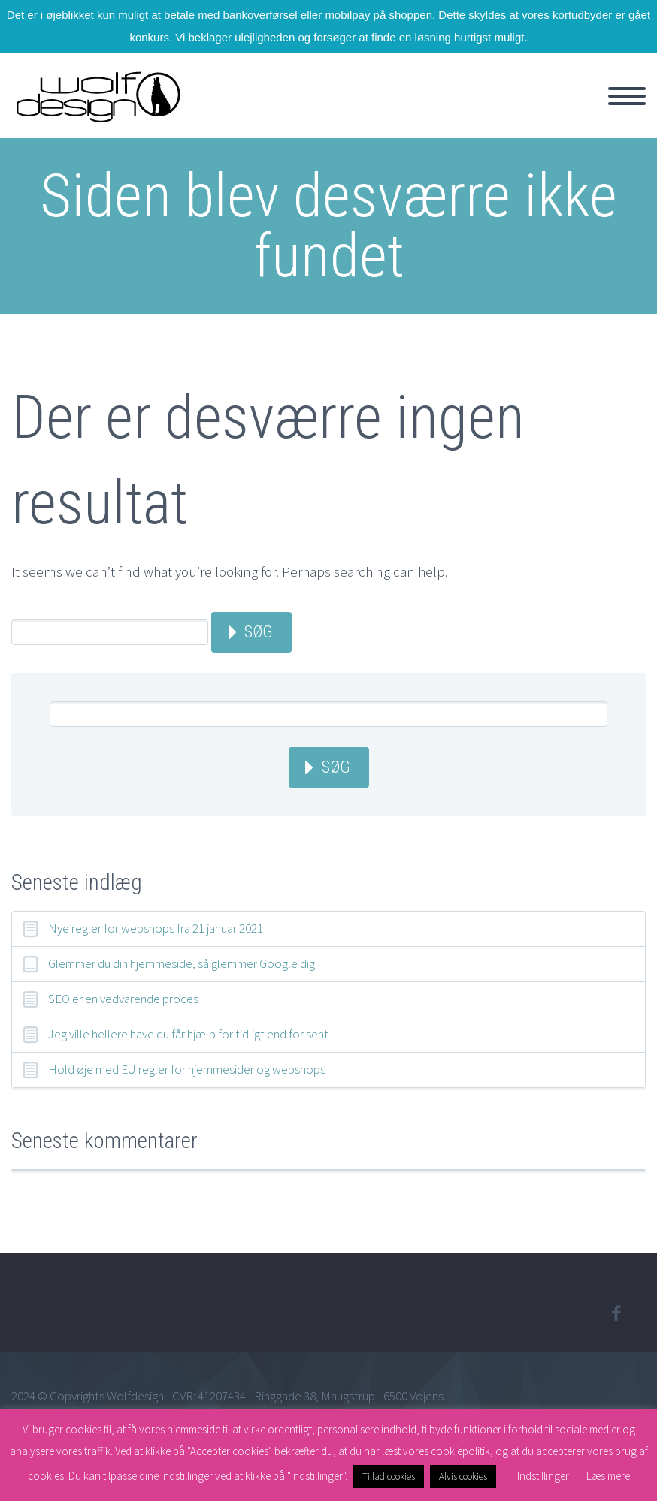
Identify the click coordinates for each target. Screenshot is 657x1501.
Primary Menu (627, 96)
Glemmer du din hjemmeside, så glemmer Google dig (181, 963)
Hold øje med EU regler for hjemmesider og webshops (186, 1069)
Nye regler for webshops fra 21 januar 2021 (155, 928)
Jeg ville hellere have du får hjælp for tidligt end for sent (188, 1034)
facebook (615, 1313)
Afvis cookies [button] (463, 1476)
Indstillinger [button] (543, 1476)
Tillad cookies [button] (388, 1476)
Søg (258, 631)
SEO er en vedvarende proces (123, 998)
